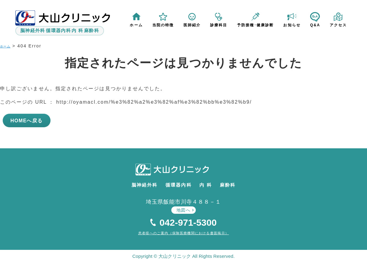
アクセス (338, 25)
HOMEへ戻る (27, 118)
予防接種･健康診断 (255, 25)
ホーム (136, 25)
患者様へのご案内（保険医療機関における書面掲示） (183, 232)
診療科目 (219, 25)
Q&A (315, 25)
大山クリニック (182, 170)
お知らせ (292, 25)
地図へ (183, 208)
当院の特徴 (163, 25)
